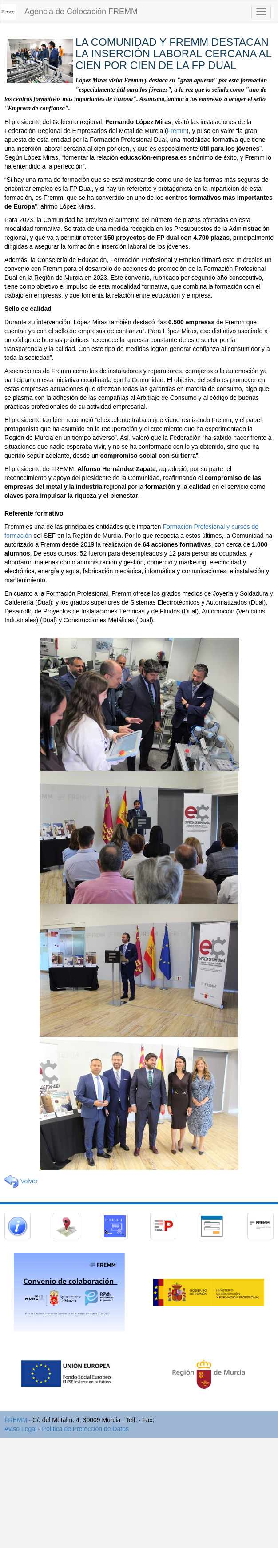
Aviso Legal (20, 1428)
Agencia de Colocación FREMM (81, 11)
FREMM (15, 1419)
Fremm (177, 130)
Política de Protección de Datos (85, 1428)
